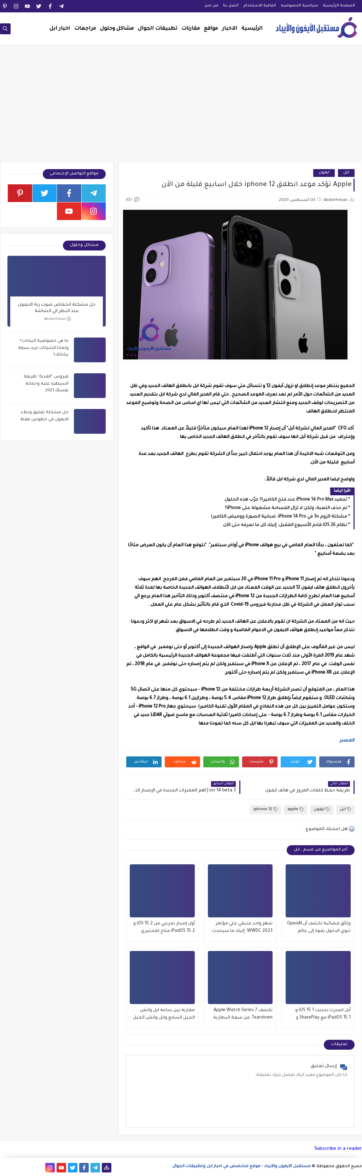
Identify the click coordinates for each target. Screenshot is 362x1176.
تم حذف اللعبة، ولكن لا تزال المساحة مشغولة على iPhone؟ (286, 508)
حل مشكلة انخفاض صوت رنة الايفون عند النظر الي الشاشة (56, 308)
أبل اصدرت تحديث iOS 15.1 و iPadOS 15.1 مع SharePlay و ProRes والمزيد (323, 1015)
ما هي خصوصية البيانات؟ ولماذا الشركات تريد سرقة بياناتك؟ (43, 348)
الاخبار (229, 29)
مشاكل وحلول (117, 29)
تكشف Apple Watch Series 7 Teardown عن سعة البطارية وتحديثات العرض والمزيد (243, 1015)
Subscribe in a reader (338, 1149)
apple (295, 809)
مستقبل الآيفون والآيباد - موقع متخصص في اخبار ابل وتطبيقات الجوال (241, 1166)
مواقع (211, 29)
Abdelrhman (57, 319)
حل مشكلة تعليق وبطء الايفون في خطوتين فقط (44, 416)
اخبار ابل (59, 29)
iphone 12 (265, 809)
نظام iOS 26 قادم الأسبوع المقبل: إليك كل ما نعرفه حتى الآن (285, 525)
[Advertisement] (181, 106)
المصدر (346, 740)
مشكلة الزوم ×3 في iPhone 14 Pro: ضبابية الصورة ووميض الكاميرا (279, 516)
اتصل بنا (231, 6)
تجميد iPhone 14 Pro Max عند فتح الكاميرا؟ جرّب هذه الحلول (285, 499)
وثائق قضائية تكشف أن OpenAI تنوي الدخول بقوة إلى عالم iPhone (319, 928)
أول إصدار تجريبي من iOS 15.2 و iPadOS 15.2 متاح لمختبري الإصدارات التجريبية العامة (164, 928)
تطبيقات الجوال (157, 29)
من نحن (211, 6)
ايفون (324, 173)
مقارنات (190, 29)
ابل (346, 173)
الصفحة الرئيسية (339, 6)
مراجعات (85, 29)
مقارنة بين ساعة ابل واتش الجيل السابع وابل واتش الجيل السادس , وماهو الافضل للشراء (164, 1015)
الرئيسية (252, 29)
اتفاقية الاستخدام (259, 6)
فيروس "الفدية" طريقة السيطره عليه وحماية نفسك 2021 (46, 384)
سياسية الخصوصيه (299, 6)
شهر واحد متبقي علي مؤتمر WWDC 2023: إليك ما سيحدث (242, 927)
